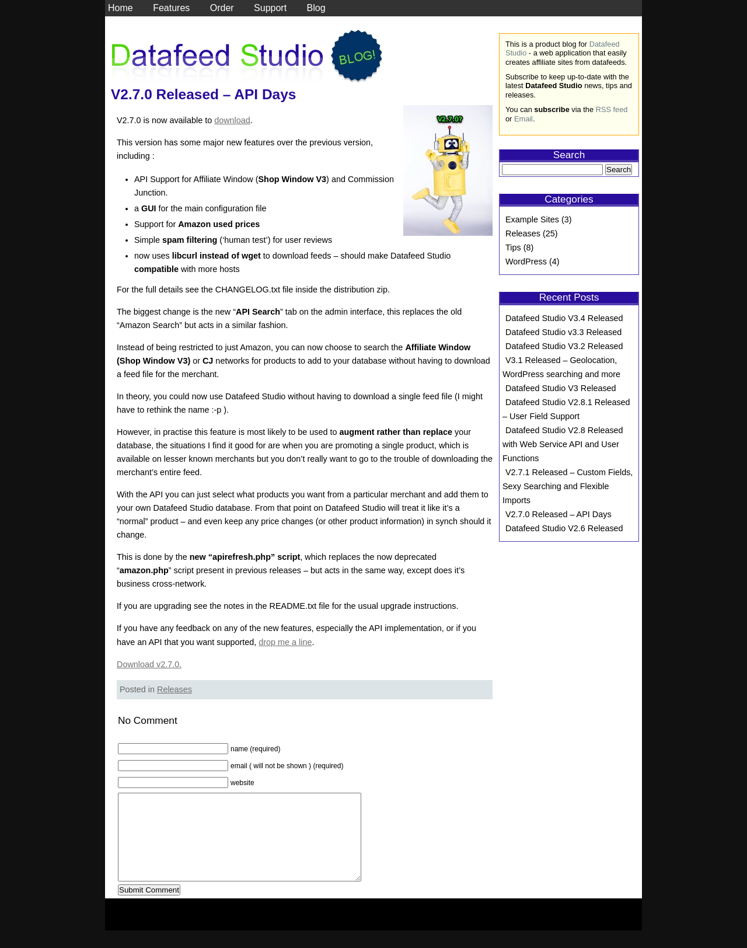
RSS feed (612, 109)
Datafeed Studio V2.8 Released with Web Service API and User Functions (562, 444)
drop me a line (285, 642)
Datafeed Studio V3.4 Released (564, 318)
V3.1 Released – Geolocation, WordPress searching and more (561, 367)
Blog (316, 8)
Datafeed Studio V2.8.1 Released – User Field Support (566, 409)
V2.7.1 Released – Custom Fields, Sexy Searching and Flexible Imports (567, 486)
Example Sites (532, 219)
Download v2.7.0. (149, 664)
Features (171, 8)
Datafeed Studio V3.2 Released (564, 346)
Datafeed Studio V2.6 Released (564, 528)
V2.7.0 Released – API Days (203, 94)
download (232, 120)
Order (222, 8)
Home (120, 8)
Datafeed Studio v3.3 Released (563, 332)
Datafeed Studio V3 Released (560, 388)
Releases (174, 689)
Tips (513, 247)
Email (523, 118)
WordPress (526, 261)
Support (270, 8)
